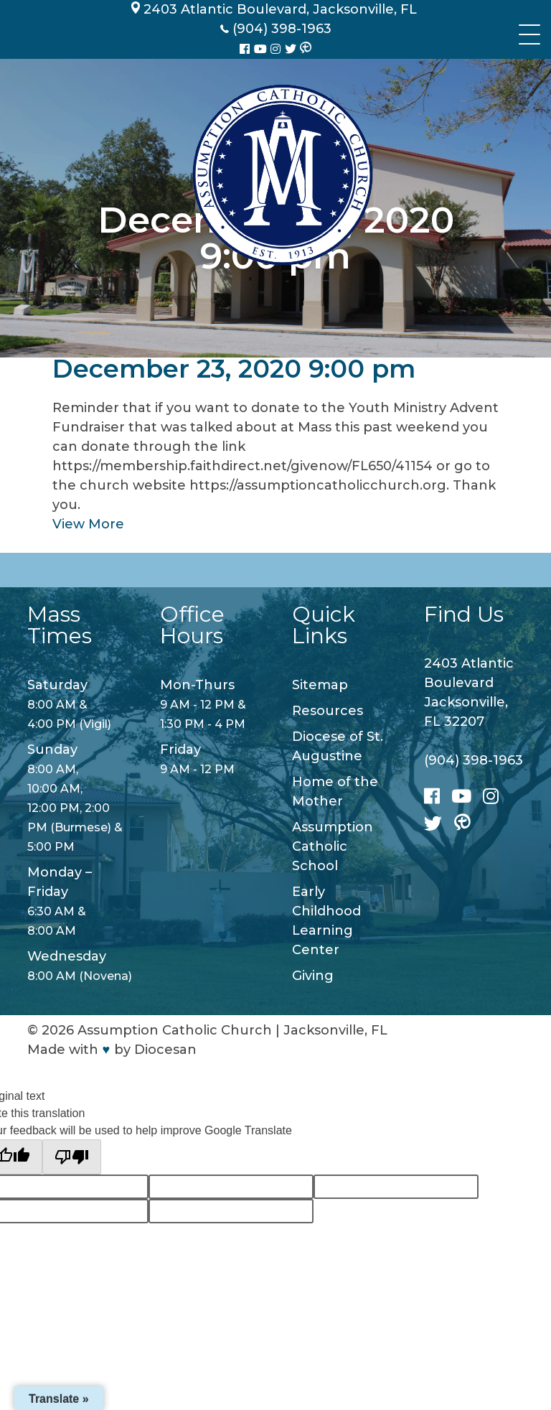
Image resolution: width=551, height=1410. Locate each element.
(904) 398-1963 (473, 760)
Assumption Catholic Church (174, 1030)
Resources (327, 711)
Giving (313, 976)
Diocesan (165, 1050)
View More (88, 524)
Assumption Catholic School (332, 846)
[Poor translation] (71, 1157)
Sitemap (320, 685)
